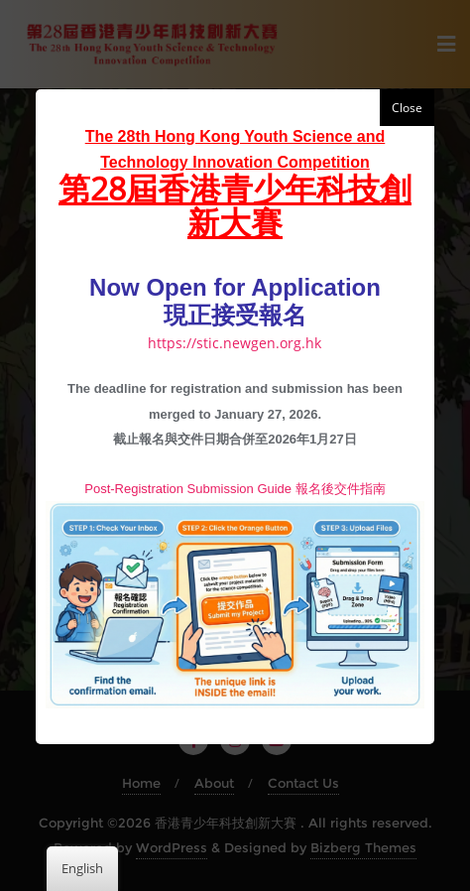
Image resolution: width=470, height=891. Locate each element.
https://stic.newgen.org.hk (234, 342)
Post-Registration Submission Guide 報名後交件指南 (234, 488)
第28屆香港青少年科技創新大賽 (235, 204)
